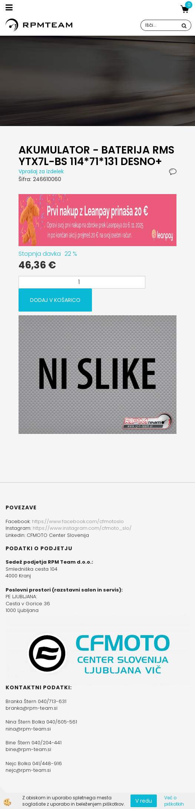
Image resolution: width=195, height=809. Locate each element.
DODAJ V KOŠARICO (55, 300)
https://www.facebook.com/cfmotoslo (78, 521)
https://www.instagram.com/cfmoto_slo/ (82, 528)
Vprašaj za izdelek (41, 171)
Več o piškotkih (174, 801)
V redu (143, 801)
